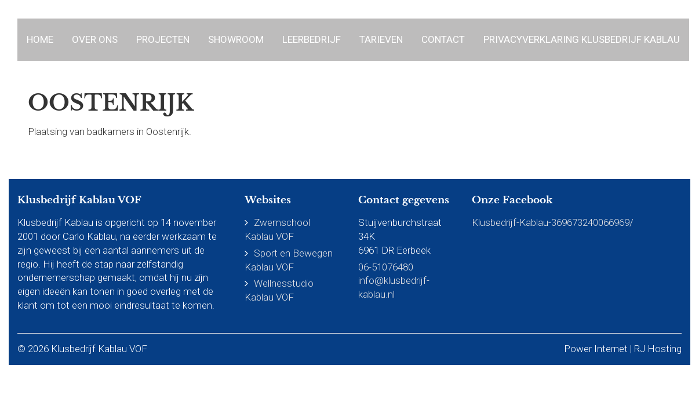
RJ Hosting (658, 348)
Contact (443, 39)
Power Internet (596, 348)
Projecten (163, 39)
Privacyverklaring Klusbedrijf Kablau (581, 39)
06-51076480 (385, 267)
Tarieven (381, 39)
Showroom (236, 39)
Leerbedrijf (311, 39)
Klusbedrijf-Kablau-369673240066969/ (553, 222)
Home (40, 39)
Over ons (95, 39)
